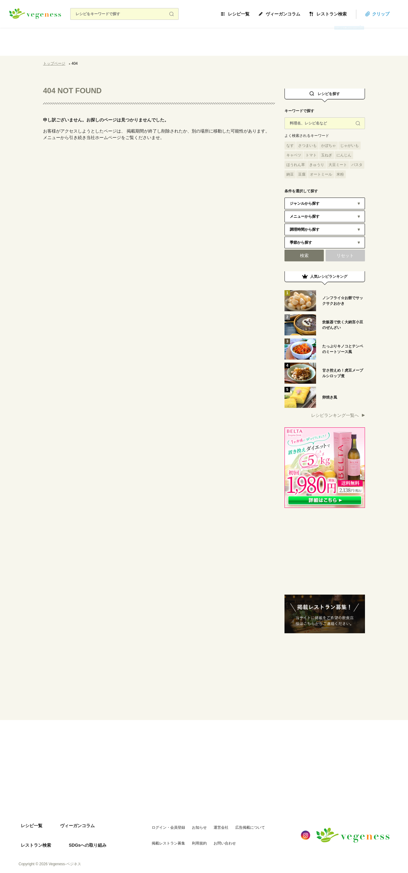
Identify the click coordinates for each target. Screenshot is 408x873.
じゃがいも (349, 145)
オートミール (321, 174)
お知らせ (191, 823)
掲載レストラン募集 (160, 835)
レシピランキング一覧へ (335, 415)
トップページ (54, 63)
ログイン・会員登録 (160, 823)
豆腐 (302, 174)
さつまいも (307, 145)
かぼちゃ (328, 145)
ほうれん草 (295, 165)
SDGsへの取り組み (37, 835)
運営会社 (213, 823)
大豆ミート (337, 165)
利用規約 (191, 835)
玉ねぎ (326, 155)
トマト (311, 155)
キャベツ (293, 155)
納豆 (290, 174)
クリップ (390, 13)
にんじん (343, 155)
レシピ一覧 (248, 13)
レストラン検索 (341, 13)
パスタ (356, 165)
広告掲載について (242, 823)
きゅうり (316, 165)
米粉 (340, 174)
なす (290, 145)
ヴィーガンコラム (292, 13)
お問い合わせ (217, 835)
